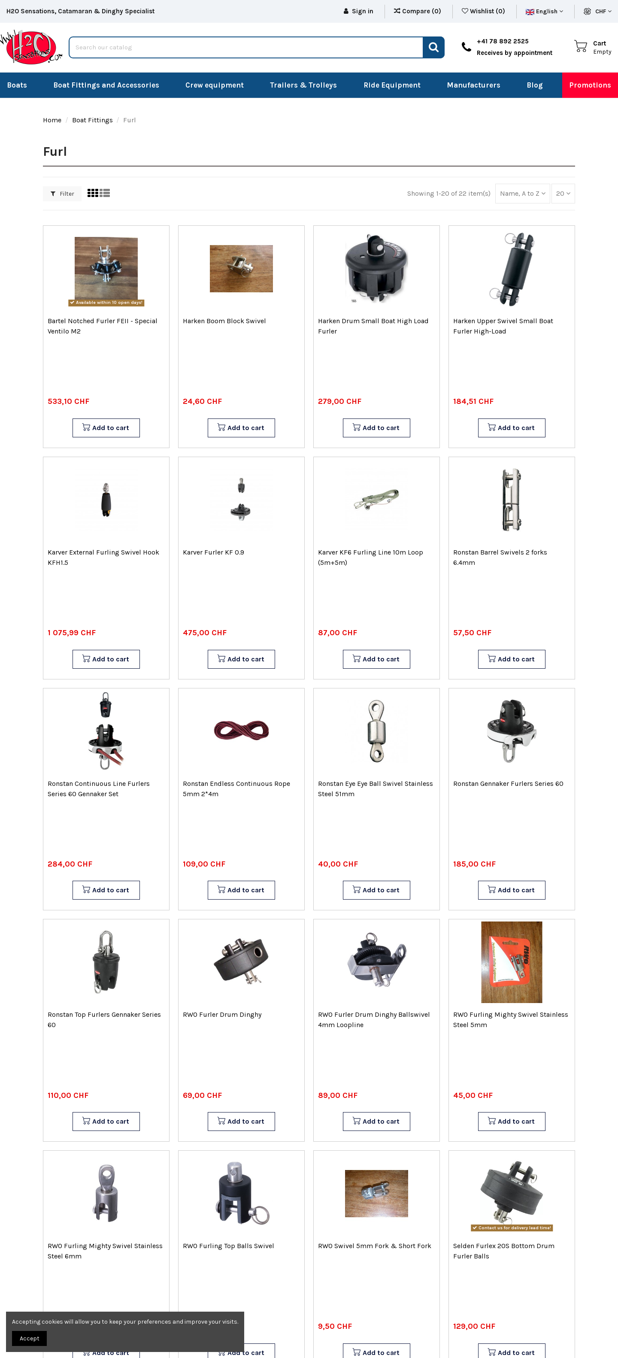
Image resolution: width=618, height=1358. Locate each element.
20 (563, 193)
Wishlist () (484, 11)
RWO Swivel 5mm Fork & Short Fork (374, 1246)
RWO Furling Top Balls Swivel (228, 1246)
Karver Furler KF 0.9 (213, 552)
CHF (603, 11)
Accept (29, 1338)
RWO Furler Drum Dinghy (222, 1014)
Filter (62, 193)
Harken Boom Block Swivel (224, 321)
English (544, 11)
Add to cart (105, 428)
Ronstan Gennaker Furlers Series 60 (508, 783)
